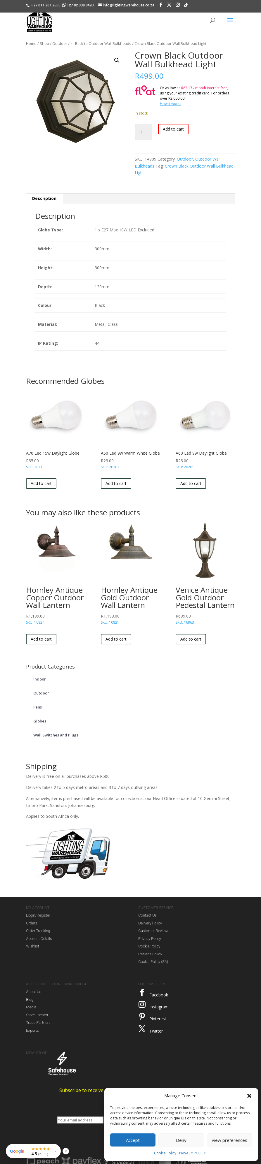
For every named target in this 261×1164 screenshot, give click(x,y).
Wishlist (32, 946)
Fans (37, 707)
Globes (39, 721)
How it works (170, 103)
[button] (249, 1096)
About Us (33, 991)
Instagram (159, 1007)
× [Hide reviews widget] (66, 1151)
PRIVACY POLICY (192, 1153)
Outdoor (59, 43)
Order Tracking (38, 931)
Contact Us (147, 915)
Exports (32, 1030)
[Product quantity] (143, 132)
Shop (44, 43)
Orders (31, 923)
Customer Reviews (153, 931)
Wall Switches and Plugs (55, 735)
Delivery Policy (150, 923)
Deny (181, 1140)
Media (31, 1007)
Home (31, 43)
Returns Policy (150, 954)
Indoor (39, 679)
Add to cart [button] (41, 483)
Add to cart (173, 129)
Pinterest (157, 1018)
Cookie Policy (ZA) (153, 961)
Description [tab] (44, 198)
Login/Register (38, 915)
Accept (133, 1140)
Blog (29, 999)
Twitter (156, 1031)
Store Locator (37, 1015)
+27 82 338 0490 (78, 5)
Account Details (39, 938)
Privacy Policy (149, 938)
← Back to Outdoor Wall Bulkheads (100, 43)
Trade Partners (38, 1022)
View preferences (229, 1140)
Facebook (158, 995)
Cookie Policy (165, 1153)
